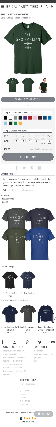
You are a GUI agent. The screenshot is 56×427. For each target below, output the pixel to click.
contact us (24, 387)
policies (23, 397)
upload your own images (12, 364)
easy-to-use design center (13, 361)
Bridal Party (16, 190)
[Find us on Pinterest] (27, 342)
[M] (23, 140)
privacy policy (25, 404)
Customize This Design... (28, 99)
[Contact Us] (42, 6)
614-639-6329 (26, 391)
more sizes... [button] (46, 149)
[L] (30, 140)
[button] (12, 85)
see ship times (8, 374)
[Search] (47, 6)
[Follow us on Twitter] (40, 342)
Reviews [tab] (4, 202)
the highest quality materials (14, 357)
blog (35, 361)
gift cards (37, 357)
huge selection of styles (12, 368)
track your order (26, 394)
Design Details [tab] (7, 174)
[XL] (36, 140)
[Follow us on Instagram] (14, 342)
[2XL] (43, 140)
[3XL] (49, 140)
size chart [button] (34, 149)
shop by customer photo (43, 354)
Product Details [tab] (7, 198)
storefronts (38, 351)
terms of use (25, 401)
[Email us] (53, 342)
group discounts (9, 354)
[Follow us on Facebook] (2, 342)
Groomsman (28, 190)
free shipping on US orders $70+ (15, 371)
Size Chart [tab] (5, 195)
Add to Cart (28, 157)
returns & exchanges (28, 384)
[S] (17, 140)
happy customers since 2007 (14, 351)
